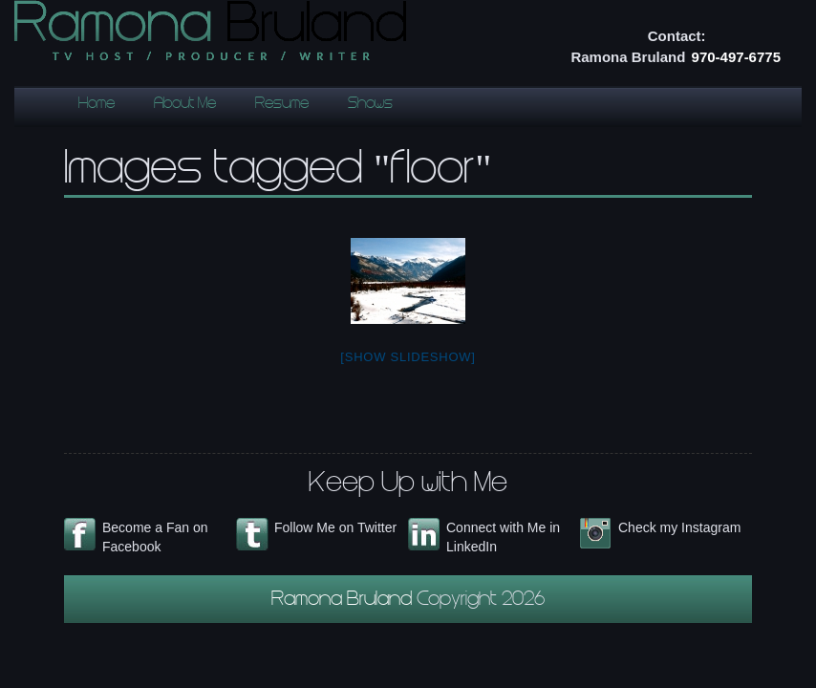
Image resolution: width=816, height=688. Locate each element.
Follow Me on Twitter (335, 527)
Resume (282, 105)
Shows (370, 105)
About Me (185, 105)
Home (96, 105)
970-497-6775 (736, 57)
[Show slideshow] (407, 357)
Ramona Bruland (344, 601)
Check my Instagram (679, 527)
